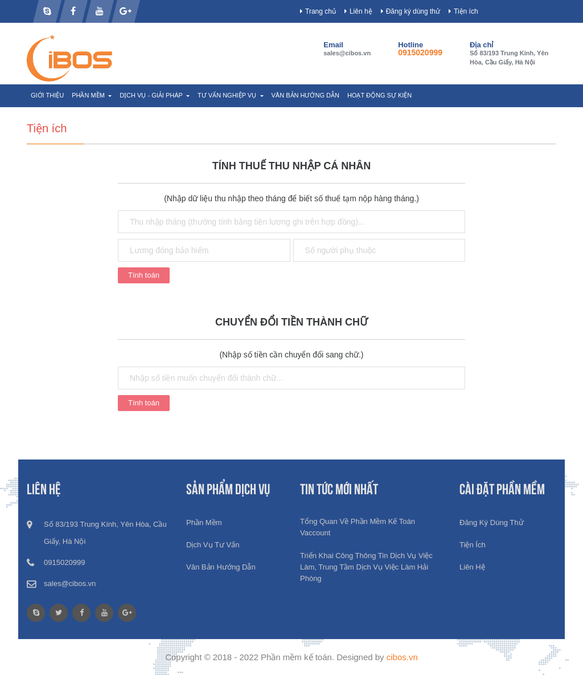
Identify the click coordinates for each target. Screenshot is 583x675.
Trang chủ (320, 11)
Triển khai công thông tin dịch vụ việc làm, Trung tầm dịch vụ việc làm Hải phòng (366, 567)
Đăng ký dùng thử (413, 11)
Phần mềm (89, 95)
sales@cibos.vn (347, 53)
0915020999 (420, 52)
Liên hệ (361, 11)
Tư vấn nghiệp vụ (228, 95)
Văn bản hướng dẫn (305, 95)
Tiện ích (466, 11)
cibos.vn (402, 657)
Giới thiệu (47, 95)
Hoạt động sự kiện (379, 95)
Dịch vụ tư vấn (212, 544)
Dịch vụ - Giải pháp (152, 95)
